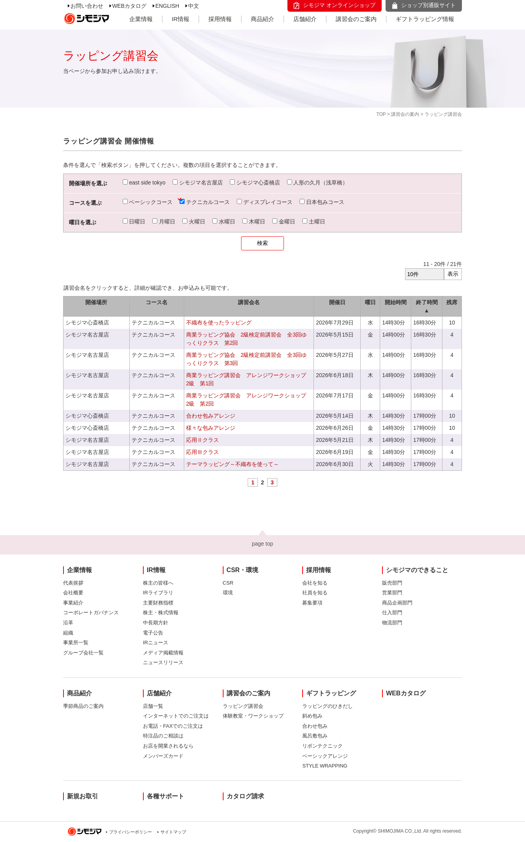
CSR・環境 (243, 570)
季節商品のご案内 (83, 706)
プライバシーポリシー (130, 832)
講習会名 (249, 302)
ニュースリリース (163, 662)
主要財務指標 (158, 603)
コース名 (156, 302)
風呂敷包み (315, 736)
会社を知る (315, 583)
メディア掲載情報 (163, 653)
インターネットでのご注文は (176, 716)
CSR (228, 583)
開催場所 (96, 302)
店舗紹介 (305, 19)
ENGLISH (167, 6)
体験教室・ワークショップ (253, 716)
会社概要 (73, 593)
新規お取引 (82, 796)
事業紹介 (73, 603)
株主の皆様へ (158, 583)
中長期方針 (155, 623)
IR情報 (180, 19)
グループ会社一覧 (83, 653)
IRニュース (155, 642)
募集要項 (312, 603)
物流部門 (392, 623)
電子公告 (153, 633)
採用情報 (220, 19)
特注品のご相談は (163, 736)
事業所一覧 (75, 642)
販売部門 (392, 583)
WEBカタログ (129, 6)
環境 (228, 593)
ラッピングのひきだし (327, 706)
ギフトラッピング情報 (425, 19)
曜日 (370, 302)
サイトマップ (173, 832)
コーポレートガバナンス (91, 612)
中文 (193, 6)
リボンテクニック (322, 746)
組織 (68, 633)
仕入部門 (392, 612)
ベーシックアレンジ (325, 756)
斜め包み (312, 716)
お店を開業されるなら (168, 746)
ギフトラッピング (331, 693)
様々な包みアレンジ (210, 428)
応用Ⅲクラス (202, 452)
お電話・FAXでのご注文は (173, 726)
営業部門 (392, 593)
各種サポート (165, 796)
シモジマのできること (417, 570)
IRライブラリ (158, 593)
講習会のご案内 (356, 19)
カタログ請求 (245, 796)
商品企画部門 (397, 603)
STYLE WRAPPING (324, 766)
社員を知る (315, 593)
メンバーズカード (163, 756)
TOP (381, 114)
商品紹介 (262, 19)
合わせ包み (315, 726)
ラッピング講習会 (243, 706)
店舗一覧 (153, 706)
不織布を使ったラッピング (219, 322)
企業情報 (141, 19)
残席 (451, 302)
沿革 (68, 623)
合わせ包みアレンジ (210, 416)
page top (262, 544)
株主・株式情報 (160, 612)
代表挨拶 (73, 583)
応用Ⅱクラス (202, 440)
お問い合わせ (86, 6)
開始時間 (396, 302)
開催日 (337, 302)
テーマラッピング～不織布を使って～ (232, 464)
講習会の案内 (405, 114)
